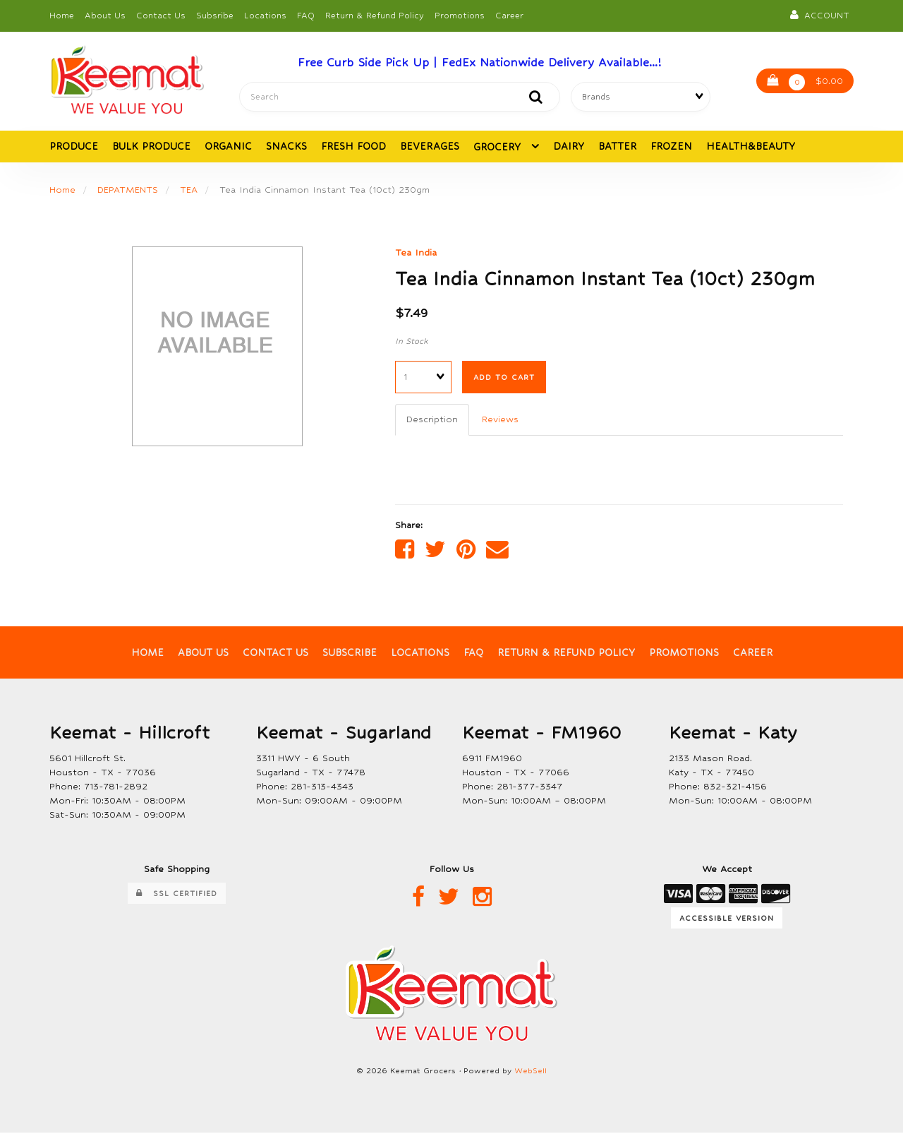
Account (819, 14)
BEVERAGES (429, 146)
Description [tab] (432, 419)
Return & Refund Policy (374, 15)
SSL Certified (176, 895)
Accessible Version (726, 918)
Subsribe (215, 15)
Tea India (416, 252)
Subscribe (349, 653)
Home (61, 15)
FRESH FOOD (353, 146)
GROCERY (498, 147)
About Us (105, 15)
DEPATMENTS (127, 189)
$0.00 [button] (805, 82)
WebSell (530, 1072)
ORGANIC (228, 146)
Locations (265, 15)
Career (509, 15)
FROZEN (671, 146)
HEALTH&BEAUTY (750, 146)
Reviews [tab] (500, 419)
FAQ (306, 15)
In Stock (411, 342)
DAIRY (568, 146)
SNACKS (286, 146)
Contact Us (161, 15)
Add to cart (504, 377)
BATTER (617, 146)
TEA (189, 189)
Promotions (460, 15)
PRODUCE (73, 146)
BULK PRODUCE (151, 146)
